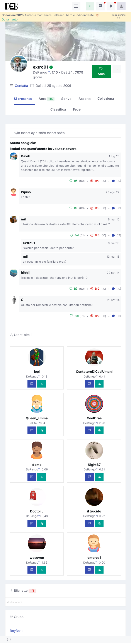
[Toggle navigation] (76, 6)
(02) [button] (116, 235)
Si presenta (23, 99)
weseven (37, 558)
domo (36, 465)
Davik (25, 156)
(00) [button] (116, 181)
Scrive (66, 99)
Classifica (58, 109)
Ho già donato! (118, 16)
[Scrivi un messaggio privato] (31, 384)
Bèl (74, 181)
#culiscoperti (14, 602)
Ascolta (84, 99)
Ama (101, 71)
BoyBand (17, 631)
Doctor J (37, 511)
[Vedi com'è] (41, 384)
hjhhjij (25, 272)
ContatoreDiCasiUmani (94, 371)
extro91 (29, 243)
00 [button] (82, 181)
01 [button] (82, 235)
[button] (90, 6)
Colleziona (105, 98)
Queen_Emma (37, 418)
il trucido (94, 511)
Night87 (94, 465)
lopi (37, 371)
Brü (95, 181)
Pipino (26, 192)
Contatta (21, 86)
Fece (77, 109)
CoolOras (94, 418)
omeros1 (94, 558)
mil (23, 219)
